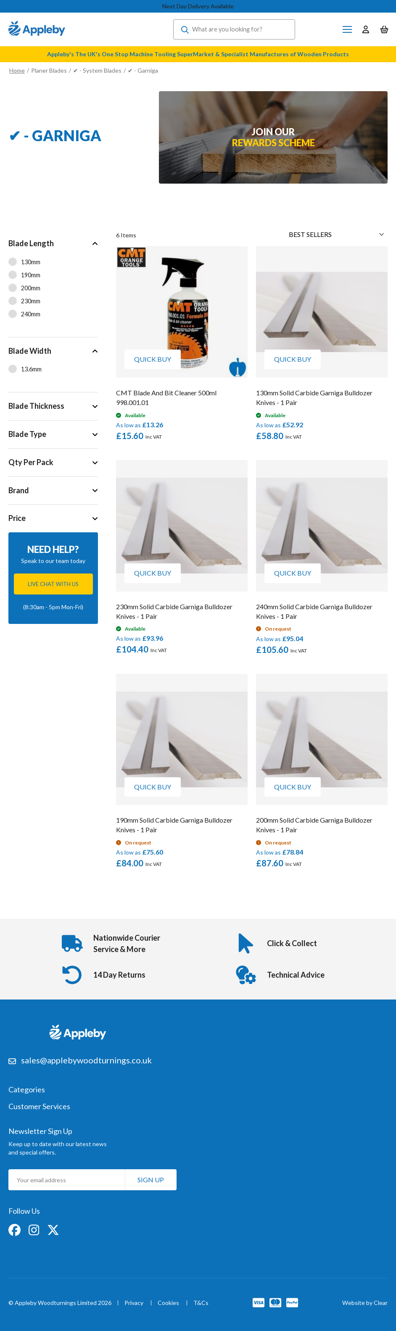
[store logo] (36, 29)
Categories (26, 1090)
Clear (381, 1302)
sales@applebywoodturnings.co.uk (86, 1060)
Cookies (168, 1303)
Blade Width (29, 350)
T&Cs (201, 1303)
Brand (18, 490)
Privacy (133, 1303)
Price (17, 518)
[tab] (53, 283)
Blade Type (27, 434)
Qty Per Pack (30, 462)
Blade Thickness (36, 405)
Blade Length (31, 243)
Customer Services (39, 1106)
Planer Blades (49, 70)
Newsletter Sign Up (40, 1131)
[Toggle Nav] (347, 29)
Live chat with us (53, 584)
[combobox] (234, 29)
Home (17, 70)
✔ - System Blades (97, 70)
